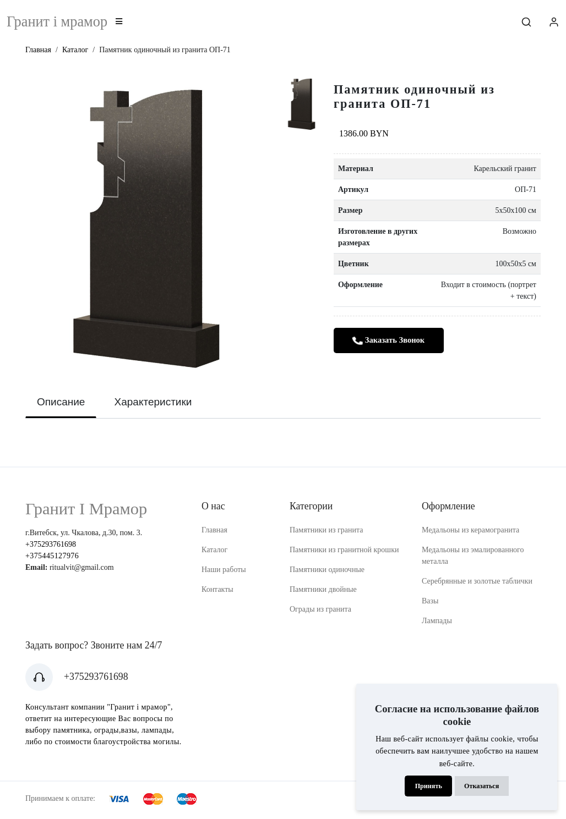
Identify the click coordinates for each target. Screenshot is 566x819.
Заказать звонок (395, 344)
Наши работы (224, 573)
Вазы (430, 604)
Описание (61, 405)
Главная (38, 53)
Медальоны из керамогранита (470, 533)
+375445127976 (52, 561)
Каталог (75, 53)
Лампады (437, 624)
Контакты (217, 593)
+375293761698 (50, 550)
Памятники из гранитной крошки (344, 553)
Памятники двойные (323, 593)
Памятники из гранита (326, 533)
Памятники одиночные (327, 573)
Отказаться (482, 780)
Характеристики (158, 405)
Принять (423, 780)
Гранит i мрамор (65, 23)
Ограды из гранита (320, 612)
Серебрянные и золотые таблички (477, 584)
